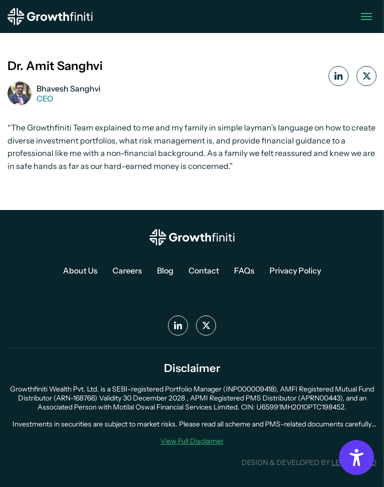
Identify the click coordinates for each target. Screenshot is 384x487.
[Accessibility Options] (356, 457)
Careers (127, 271)
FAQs (244, 271)
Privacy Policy (295, 271)
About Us (80, 271)
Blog (165, 271)
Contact (203, 271)
